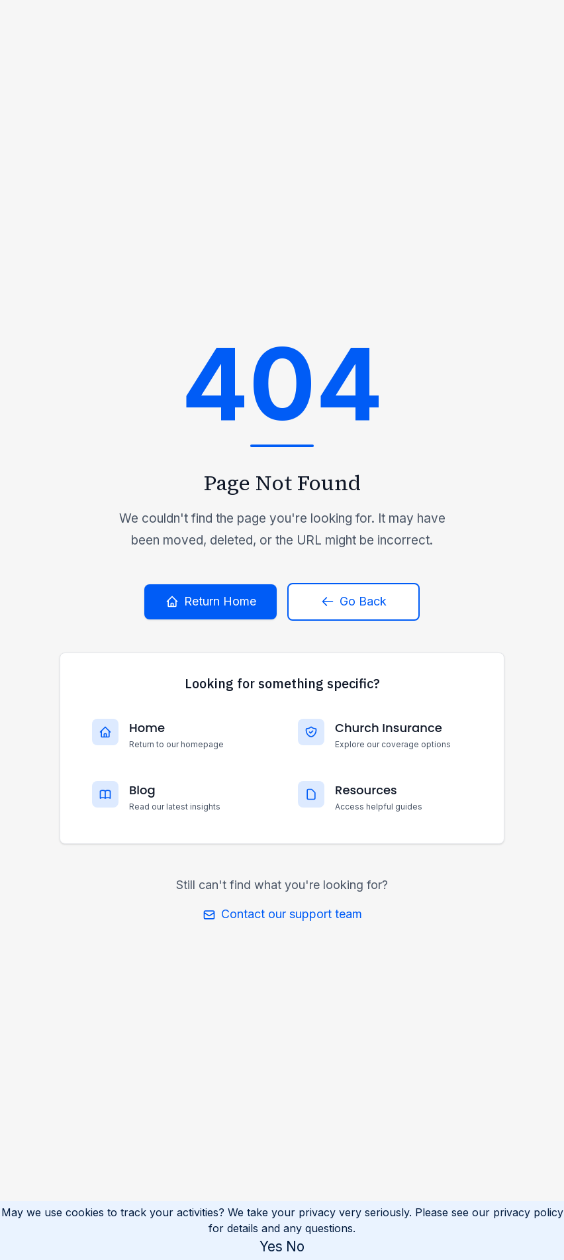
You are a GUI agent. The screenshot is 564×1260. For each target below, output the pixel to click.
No (295, 1246)
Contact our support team (282, 914)
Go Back (354, 601)
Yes (271, 1246)
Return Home (210, 601)
